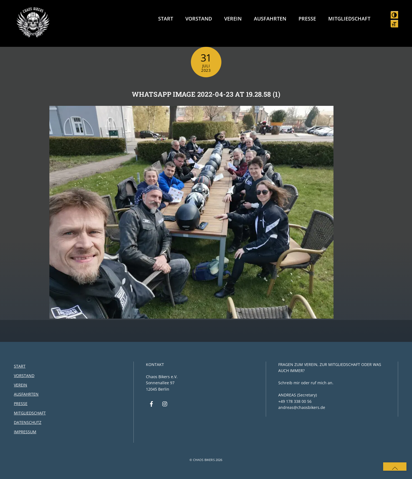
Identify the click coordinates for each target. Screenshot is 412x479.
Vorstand (198, 18)
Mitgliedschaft (349, 18)
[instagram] (165, 403)
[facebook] (151, 403)
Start (165, 18)
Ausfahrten (270, 18)
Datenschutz (27, 422)
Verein (233, 18)
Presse (307, 18)
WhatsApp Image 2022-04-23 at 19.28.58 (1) (206, 94)
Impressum (25, 431)
